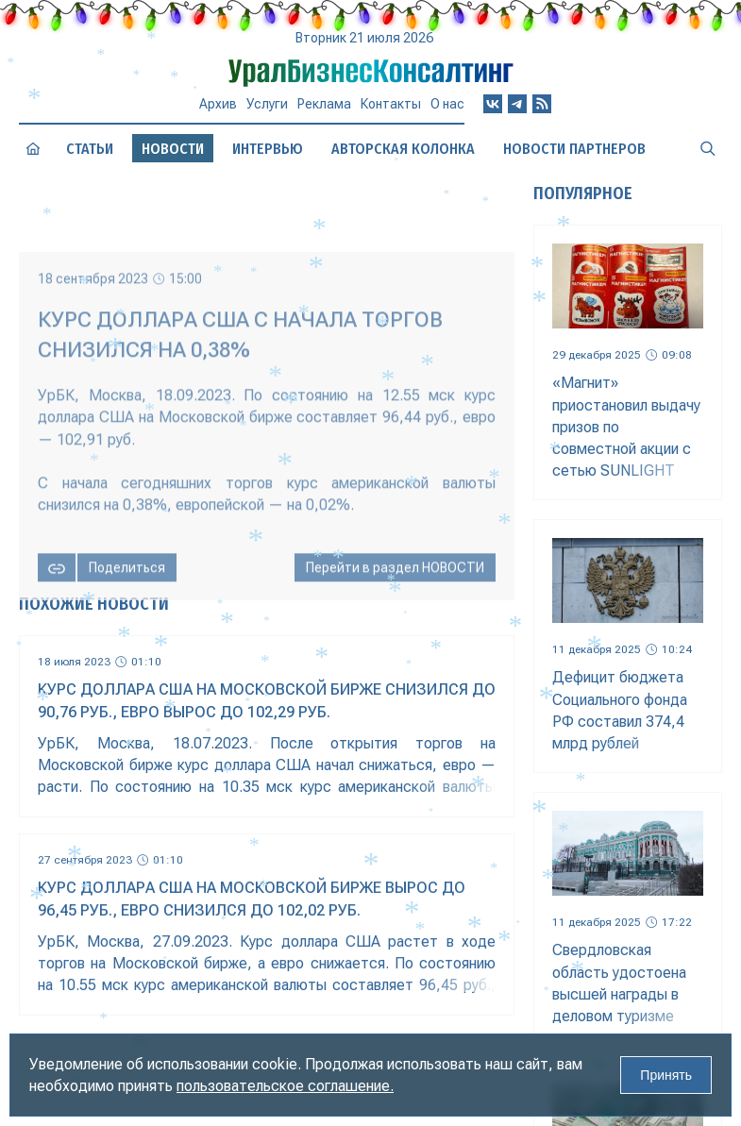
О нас (447, 103)
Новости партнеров (574, 149)
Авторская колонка (403, 149)
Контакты (391, 103)
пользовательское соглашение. (285, 1086)
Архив (218, 103)
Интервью (267, 149)
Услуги (267, 103)
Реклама (324, 103)
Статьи (89, 149)
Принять (666, 1075)
